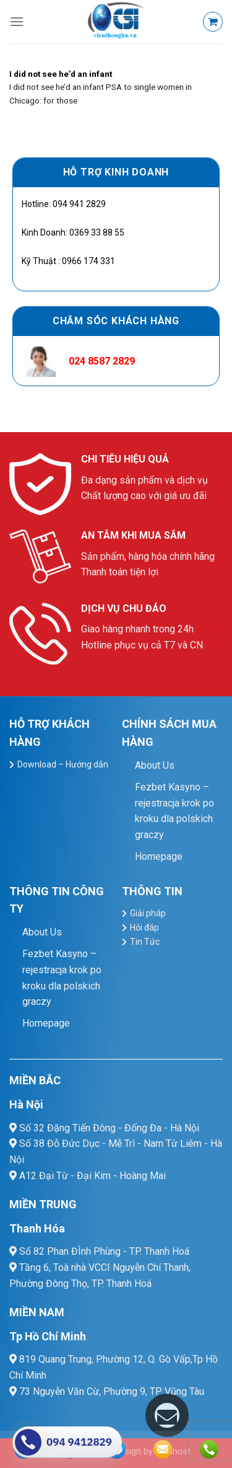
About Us (154, 765)
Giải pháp (148, 913)
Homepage (159, 856)
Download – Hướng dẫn (62, 764)
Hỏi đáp (144, 927)
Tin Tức (145, 942)
